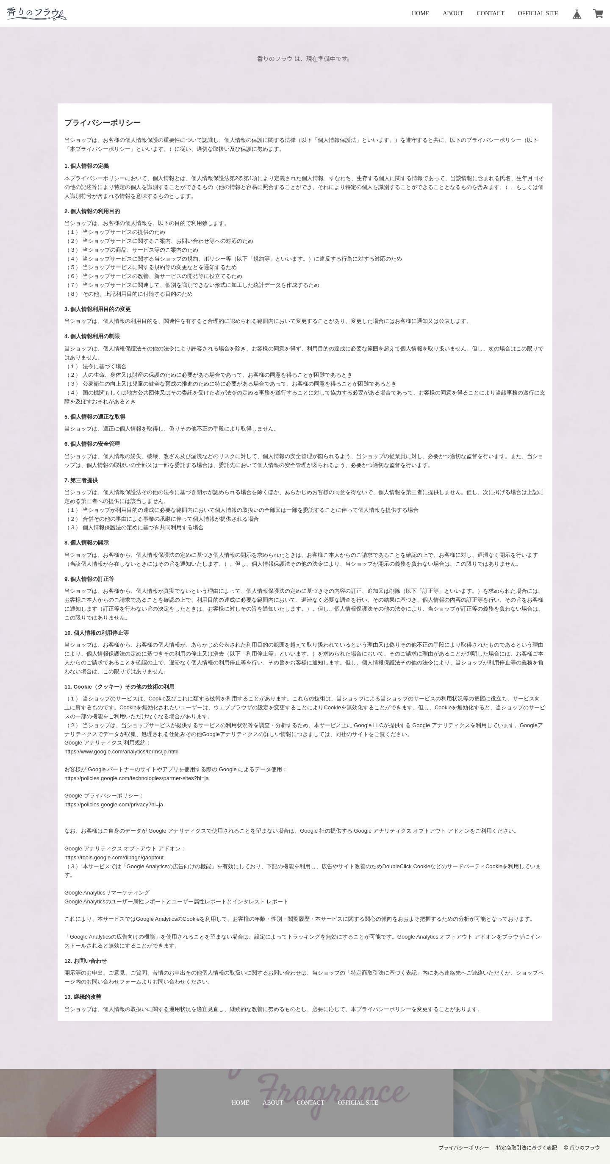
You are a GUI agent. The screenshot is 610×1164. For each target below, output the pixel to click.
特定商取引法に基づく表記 (526, 1147)
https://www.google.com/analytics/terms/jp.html (121, 751)
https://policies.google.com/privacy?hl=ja (113, 804)
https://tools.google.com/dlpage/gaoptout (114, 857)
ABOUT (453, 13)
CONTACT (490, 13)
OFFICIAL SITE (538, 13)
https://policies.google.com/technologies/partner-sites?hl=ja (136, 778)
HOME (420, 13)
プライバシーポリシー (463, 1147)
